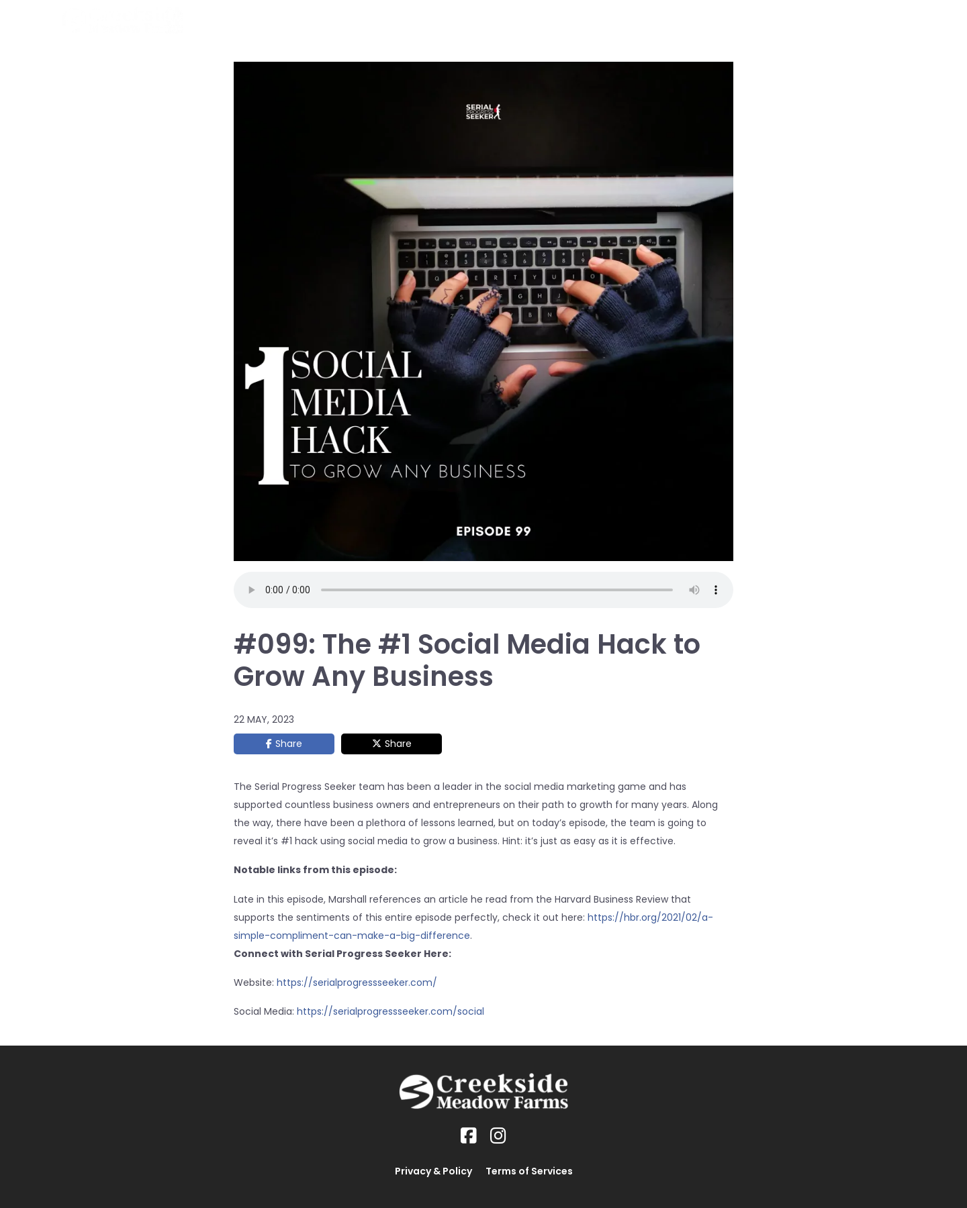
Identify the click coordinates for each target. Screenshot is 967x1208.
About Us (804, 21)
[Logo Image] (122, 21)
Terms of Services (529, 1171)
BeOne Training (667, 21)
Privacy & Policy (433, 1171)
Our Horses (578, 21)
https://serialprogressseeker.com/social (390, 1011)
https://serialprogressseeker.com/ (357, 982)
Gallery (744, 21)
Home (515, 21)
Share (288, 743)
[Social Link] (469, 1136)
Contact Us (875, 21)
